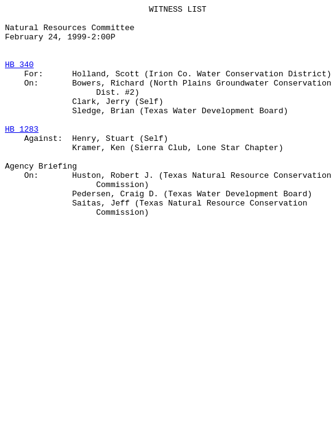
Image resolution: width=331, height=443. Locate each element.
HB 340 (19, 76)
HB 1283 (22, 154)
